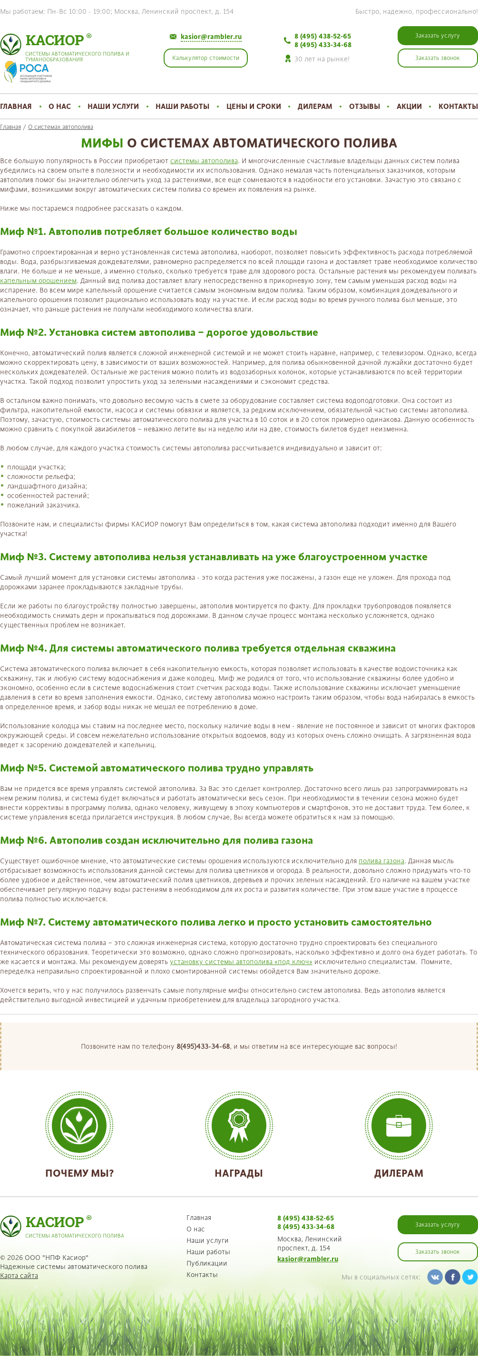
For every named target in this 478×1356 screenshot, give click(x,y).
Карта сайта (19, 1275)
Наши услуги (113, 106)
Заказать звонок (437, 1252)
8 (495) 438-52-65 (322, 36)
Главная (16, 106)
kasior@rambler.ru (211, 36)
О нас (60, 106)
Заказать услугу (437, 1224)
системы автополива (204, 161)
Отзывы (364, 106)
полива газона (381, 861)
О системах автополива (60, 127)
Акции (409, 106)
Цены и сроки (253, 106)
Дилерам (315, 106)
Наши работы (182, 106)
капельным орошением (38, 280)
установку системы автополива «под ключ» (241, 962)
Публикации (206, 1263)
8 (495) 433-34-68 (322, 44)
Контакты (458, 106)
